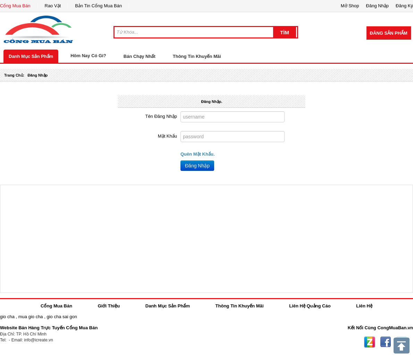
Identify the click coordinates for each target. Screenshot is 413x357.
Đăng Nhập (197, 165)
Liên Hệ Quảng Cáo (309, 305)
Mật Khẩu (167, 136)
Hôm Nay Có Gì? (88, 55)
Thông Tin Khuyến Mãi (197, 56)
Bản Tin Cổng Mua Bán (98, 5)
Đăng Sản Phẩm (388, 33)
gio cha (7, 316)
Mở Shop (350, 5)
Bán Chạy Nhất (139, 56)
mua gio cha (30, 316)
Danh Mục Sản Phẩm (31, 56)
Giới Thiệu (109, 305)
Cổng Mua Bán (15, 5)
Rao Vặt (53, 5)
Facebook (385, 342)
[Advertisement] (206, 238)
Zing (369, 342)
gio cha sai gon (62, 316)
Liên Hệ (364, 305)
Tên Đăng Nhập (161, 116)
